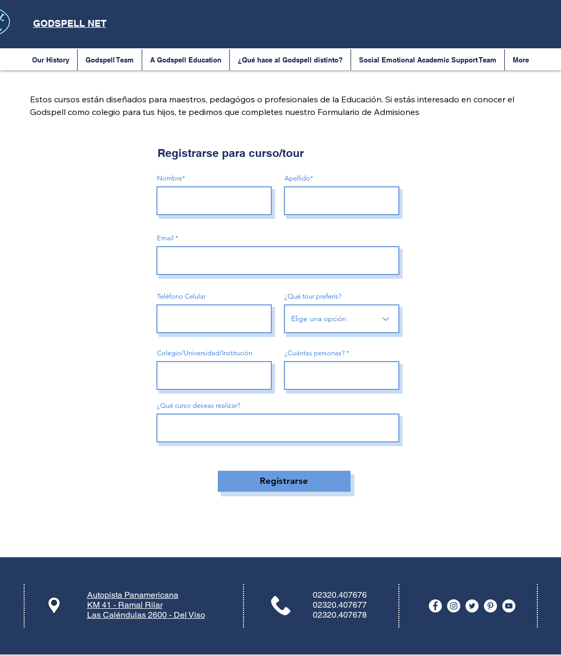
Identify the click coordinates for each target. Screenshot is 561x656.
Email (165, 238)
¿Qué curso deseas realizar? (198, 405)
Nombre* (171, 178)
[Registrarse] (284, 481)
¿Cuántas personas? (314, 353)
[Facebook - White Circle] (435, 605)
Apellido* (298, 178)
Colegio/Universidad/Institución (204, 353)
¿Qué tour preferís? (313, 296)
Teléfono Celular (181, 296)
